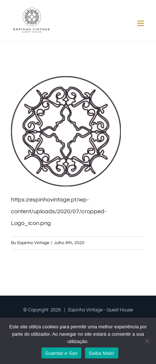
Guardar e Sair (61, 353)
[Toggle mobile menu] (141, 23)
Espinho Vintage (33, 242)
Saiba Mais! (102, 353)
